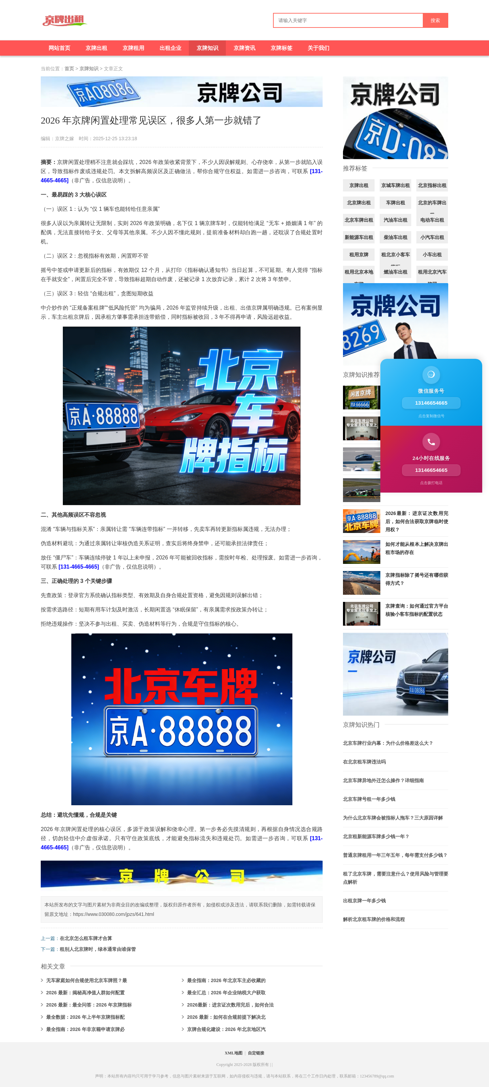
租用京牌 (358, 254)
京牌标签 (281, 48)
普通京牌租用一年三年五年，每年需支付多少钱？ (395, 855)
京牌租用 (133, 48)
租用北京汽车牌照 (432, 278)
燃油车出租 (396, 272)
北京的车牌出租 (432, 209)
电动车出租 (432, 220)
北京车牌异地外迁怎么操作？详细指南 (383, 780)
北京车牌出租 (359, 220)
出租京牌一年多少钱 (364, 900)
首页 (69, 68)
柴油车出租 (396, 237)
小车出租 (432, 254)
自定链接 (256, 1053)
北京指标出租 (432, 185)
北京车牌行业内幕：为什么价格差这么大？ (388, 743)
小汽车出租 (432, 237)
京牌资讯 (244, 48)
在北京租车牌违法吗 (364, 761)
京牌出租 (96, 48)
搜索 (435, 20)
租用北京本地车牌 (359, 278)
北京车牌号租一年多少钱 (369, 799)
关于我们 (318, 48)
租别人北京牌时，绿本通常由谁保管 (98, 949)
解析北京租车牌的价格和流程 (374, 919)
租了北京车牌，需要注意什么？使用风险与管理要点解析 (395, 878)
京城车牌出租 (395, 185)
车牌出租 (395, 202)
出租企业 (170, 48)
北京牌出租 (359, 202)
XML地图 (233, 1053)
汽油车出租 (396, 220)
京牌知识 (207, 48)
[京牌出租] (64, 23)
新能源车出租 (359, 237)
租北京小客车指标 (395, 261)
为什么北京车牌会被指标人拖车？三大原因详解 (393, 818)
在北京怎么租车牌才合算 (86, 938)
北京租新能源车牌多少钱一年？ (376, 836)
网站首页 (59, 48)
